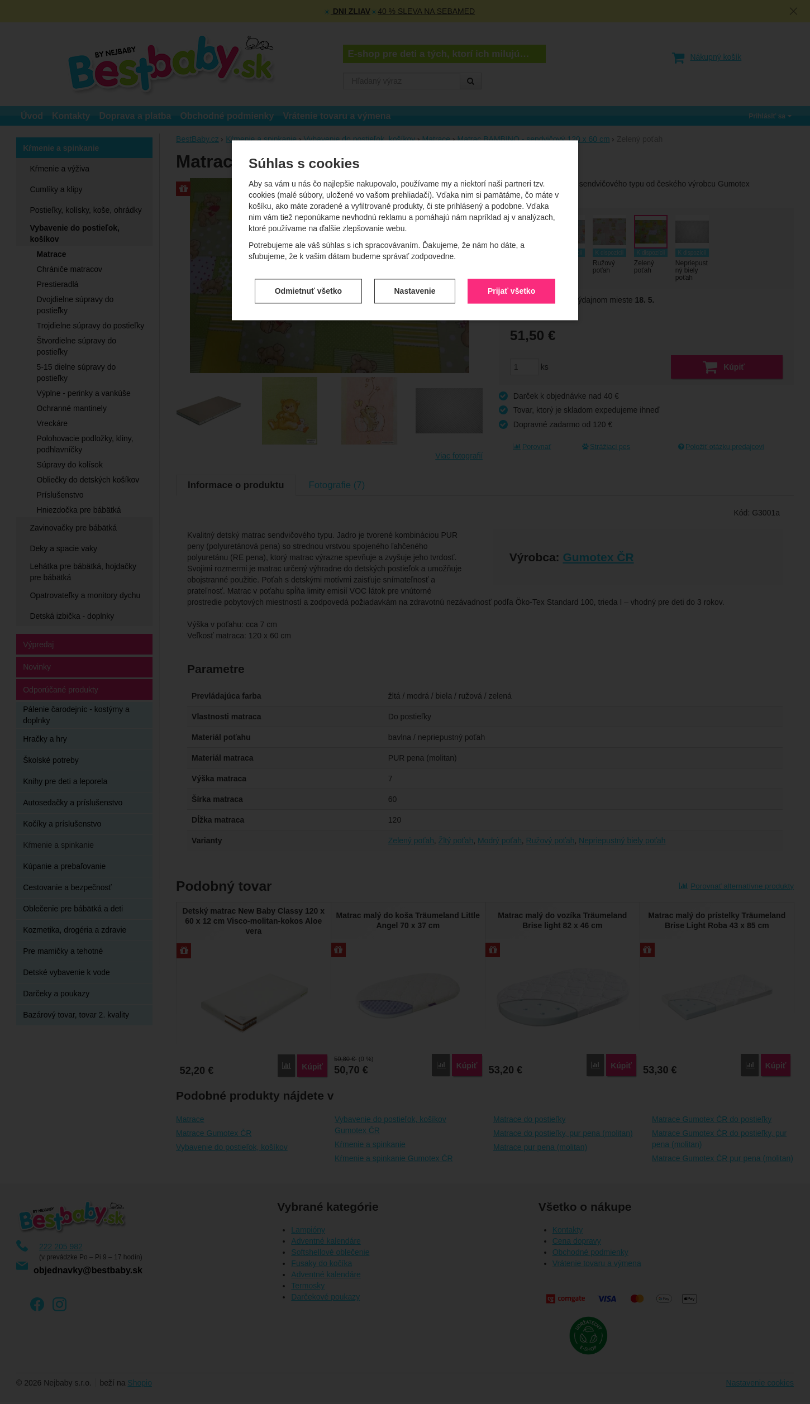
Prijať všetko (511, 225)
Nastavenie (415, 225)
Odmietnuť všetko (308, 225)
